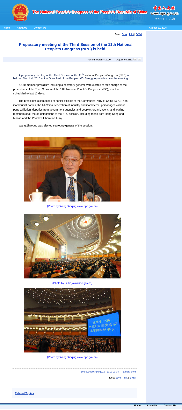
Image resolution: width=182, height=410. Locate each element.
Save (124, 34)
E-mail (139, 34)
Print (131, 34)
